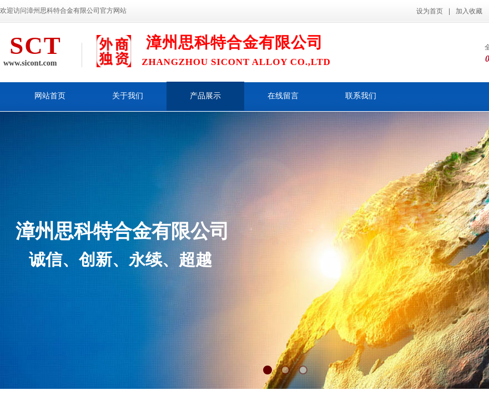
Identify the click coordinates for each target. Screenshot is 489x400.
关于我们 (127, 96)
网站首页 (49, 96)
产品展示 (205, 96)
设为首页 (429, 11)
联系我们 (360, 96)
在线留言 (283, 96)
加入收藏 (469, 11)
